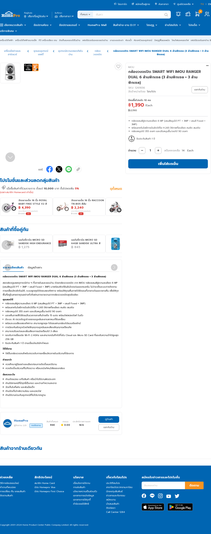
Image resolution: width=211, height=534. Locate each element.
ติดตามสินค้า (6, 495)
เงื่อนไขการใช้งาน (81, 483)
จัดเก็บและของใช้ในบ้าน (69, 40)
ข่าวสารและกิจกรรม (115, 495)
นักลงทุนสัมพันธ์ (114, 491)
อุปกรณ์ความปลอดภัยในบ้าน (70, 52)
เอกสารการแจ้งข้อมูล (83, 495)
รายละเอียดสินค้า (13, 268)
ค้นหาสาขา (162, 4)
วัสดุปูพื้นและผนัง (162, 40)
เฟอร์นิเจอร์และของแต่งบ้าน (95, 40)
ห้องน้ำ (128, 40)
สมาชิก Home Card (44, 483)
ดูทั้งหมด (116, 189)
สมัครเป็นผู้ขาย (141, 4)
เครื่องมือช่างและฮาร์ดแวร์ (12, 52)
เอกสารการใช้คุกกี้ (82, 499)
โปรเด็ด (193, 25)
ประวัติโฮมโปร (113, 483)
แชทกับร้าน (109, 427)
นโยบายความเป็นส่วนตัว (85, 491)
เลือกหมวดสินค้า (13, 25)
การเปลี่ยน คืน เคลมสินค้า (12, 491)
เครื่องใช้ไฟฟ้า (6, 40)
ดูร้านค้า (109, 419)
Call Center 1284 (115, 512)
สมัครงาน (111, 499)
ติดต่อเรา (110, 508)
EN (209, 4)
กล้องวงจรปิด (97, 52)
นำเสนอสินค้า (112, 504)
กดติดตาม (36, 425)
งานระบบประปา (116, 40)
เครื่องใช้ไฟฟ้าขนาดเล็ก (26, 40)
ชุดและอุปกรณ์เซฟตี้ (41, 52)
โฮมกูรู (150, 25)
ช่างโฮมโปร (171, 25)
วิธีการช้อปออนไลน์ (9, 483)
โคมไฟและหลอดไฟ (180, 40)
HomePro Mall (97, 25)
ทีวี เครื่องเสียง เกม (48, 40)
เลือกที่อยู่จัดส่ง (36, 16)
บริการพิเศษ (7, 31)
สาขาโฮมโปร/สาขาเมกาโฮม (119, 487)
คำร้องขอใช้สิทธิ (81, 504)
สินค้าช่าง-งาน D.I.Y (124, 25)
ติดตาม (194, 485)
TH (202, 4)
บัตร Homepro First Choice (49, 491)
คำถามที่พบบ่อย (8, 487)
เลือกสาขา (64, 16)
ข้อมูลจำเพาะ (35, 268)
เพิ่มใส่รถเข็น (168, 163)
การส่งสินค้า (79, 487)
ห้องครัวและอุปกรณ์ (143, 40)
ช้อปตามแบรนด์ (68, 25)
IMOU (131, 67)
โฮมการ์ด (120, 4)
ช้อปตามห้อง (41, 25)
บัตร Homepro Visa (44, 487)
